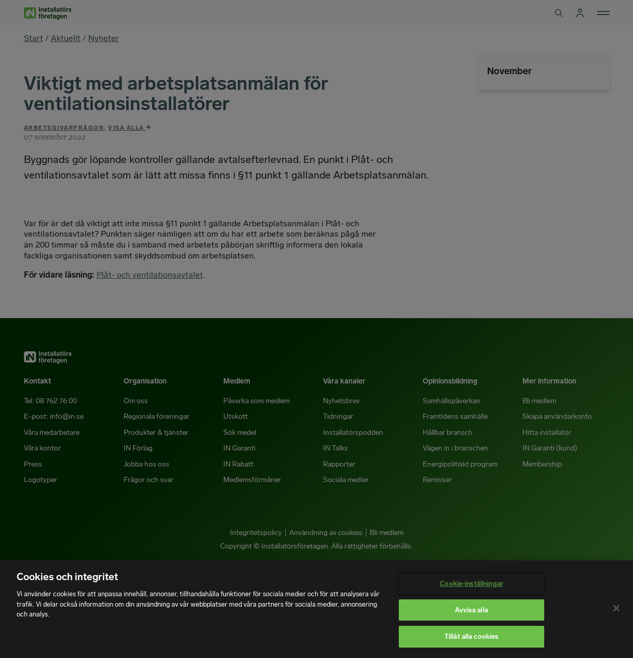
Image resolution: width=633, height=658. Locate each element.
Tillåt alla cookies (472, 636)
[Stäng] (616, 608)
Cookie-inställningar (471, 583)
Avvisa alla (471, 610)
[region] (316, 609)
